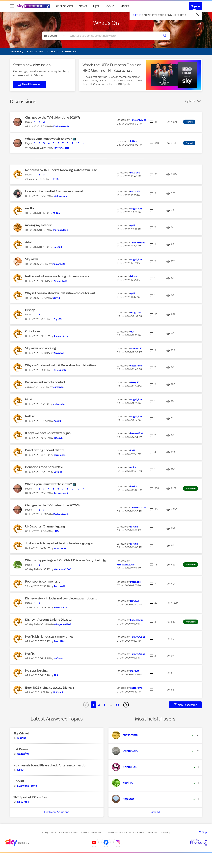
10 (78, 143)
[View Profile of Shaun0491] (60, 281)
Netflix (30, 416)
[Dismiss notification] (197, 15)
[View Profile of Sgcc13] (58, 319)
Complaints (138, 832)
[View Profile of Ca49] (20, 769)
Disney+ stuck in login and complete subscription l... (61, 598)
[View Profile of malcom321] (58, 263)
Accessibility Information (119, 832)
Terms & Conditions (68, 832)
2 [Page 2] (99, 704)
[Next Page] (126, 704)
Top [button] (204, 832)
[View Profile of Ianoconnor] (60, 548)
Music (29, 399)
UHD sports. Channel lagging (45, 526)
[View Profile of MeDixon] (58, 658)
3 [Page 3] (105, 704)
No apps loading (36, 670)
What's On (106, 23)
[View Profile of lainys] (133, 276)
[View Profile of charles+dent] (60, 230)
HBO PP (18, 781)
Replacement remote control (45, 382)
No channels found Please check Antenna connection (50, 765)
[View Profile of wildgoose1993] (62, 624)
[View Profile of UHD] (56, 531)
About (109, 6)
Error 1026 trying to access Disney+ (50, 687)
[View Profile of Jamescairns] (61, 336)
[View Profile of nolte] (133, 467)
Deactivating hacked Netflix (44, 450)
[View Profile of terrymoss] (59, 455)
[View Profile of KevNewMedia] (61, 126)
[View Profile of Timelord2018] (138, 119)
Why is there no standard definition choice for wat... (61, 293)
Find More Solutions (56, 812)
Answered (191, 488)
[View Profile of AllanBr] (21, 737)
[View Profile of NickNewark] (60, 196)
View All (155, 812)
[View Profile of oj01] (132, 225)
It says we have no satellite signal (48, 433)
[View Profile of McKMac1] (58, 692)
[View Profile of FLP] (56, 675)
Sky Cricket (21, 733)
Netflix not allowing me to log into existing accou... (60, 276)
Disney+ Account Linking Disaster (49, 620)
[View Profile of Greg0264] (135, 312)
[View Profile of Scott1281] (59, 641)
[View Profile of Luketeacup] (136, 620)
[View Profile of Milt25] (56, 213)
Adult (29, 242)
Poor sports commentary (42, 581)
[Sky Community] (33, 5)
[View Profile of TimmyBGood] (137, 242)
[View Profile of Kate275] (58, 437)
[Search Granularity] (54, 36)
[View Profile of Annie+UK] (136, 348)
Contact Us (152, 832)
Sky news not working (40, 348)
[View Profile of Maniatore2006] (62, 569)
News (83, 6)
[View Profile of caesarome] (136, 365)
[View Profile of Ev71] (132, 450)
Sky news (31, 259)
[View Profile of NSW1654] (23, 801)
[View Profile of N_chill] (134, 526)
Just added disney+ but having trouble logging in (59, 543)
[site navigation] (12, 6)
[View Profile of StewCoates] (60, 607)
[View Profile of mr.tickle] (135, 172)
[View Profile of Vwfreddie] (59, 404)
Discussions (64, 6)
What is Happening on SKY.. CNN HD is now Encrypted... (64, 560)
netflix (29, 208)
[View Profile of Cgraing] (58, 471)
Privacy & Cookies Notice (92, 832)
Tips (96, 6)
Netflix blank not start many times (49, 636)
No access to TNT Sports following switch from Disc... (62, 170)
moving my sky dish (39, 225)
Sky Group (165, 832)
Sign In (195, 6)
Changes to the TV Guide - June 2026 (51, 117)
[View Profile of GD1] (132, 331)
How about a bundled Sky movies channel (54, 191)
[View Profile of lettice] (133, 141)
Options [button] (190, 101)
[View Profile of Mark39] (134, 670)
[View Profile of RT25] (55, 179)
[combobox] (113, 36)
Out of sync (33, 331)
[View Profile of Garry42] (134, 382)
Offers (124, 6)
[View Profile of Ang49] (57, 421)
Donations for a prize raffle (44, 467)
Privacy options (49, 832)
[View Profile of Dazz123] (57, 247)
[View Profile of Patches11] (59, 586)
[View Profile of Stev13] (56, 297)
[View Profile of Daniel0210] (136, 433)
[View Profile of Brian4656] (60, 370)
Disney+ (31, 310)
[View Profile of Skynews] (59, 353)
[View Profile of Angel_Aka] (136, 208)
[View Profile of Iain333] (134, 600)
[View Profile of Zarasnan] (58, 387)
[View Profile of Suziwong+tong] (27, 785)
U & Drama (20, 749)
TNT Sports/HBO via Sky (30, 797)
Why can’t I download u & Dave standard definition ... (61, 365)
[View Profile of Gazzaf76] (23, 753)
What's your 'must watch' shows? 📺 (51, 139)
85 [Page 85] (117, 704)
